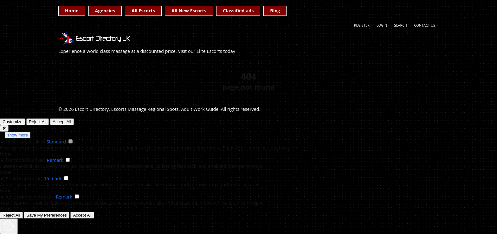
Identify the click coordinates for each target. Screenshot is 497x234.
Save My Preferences (46, 215)
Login (382, 25)
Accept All (62, 121)
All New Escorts (188, 11)
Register (362, 25)
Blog (275, 11)
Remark (55, 160)
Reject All (38, 121)
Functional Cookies (26, 160)
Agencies (105, 11)
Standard (56, 142)
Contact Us (424, 25)
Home (72, 11)
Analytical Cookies (25, 178)
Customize (13, 121)
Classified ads (238, 11)
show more (17, 135)
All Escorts (143, 11)
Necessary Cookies (25, 142)
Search (400, 25)
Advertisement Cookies (30, 197)
